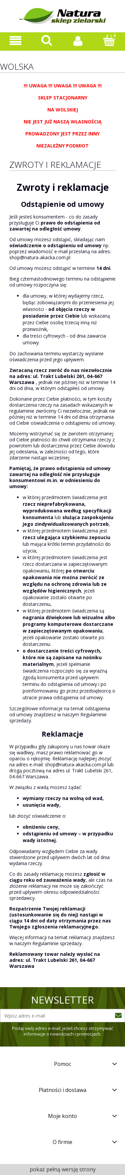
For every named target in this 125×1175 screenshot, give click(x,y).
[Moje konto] (78, 40)
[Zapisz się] (118, 1015)
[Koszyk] (109, 40)
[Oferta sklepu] (15, 40)
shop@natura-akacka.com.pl (39, 257)
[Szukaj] (47, 40)
